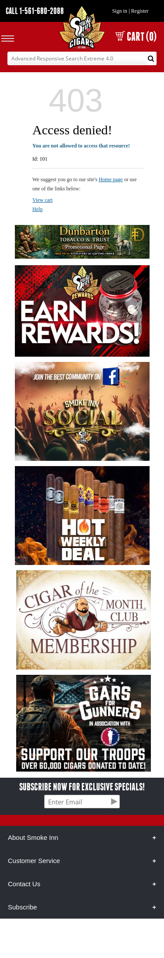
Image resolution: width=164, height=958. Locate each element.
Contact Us (24, 884)
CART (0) (136, 36)
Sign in (119, 11)
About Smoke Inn (33, 837)
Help (37, 209)
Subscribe (22, 907)
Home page (111, 179)
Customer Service (34, 860)
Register (140, 11)
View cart (42, 200)
